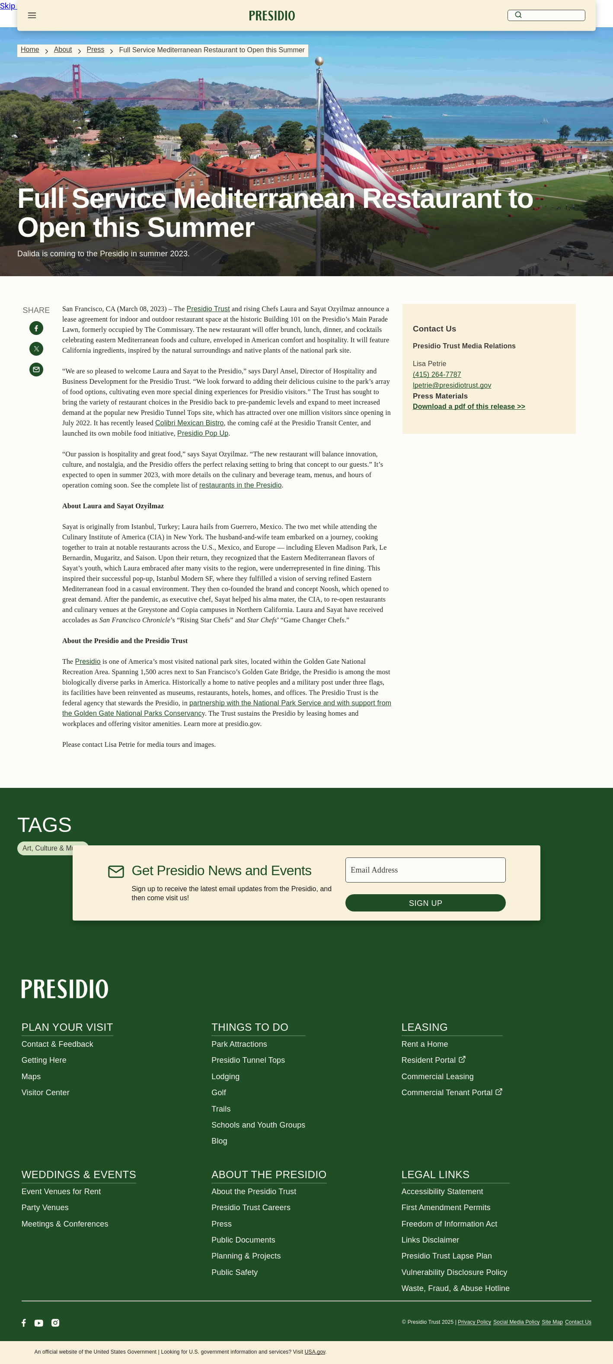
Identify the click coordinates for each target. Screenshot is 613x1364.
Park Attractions (239, 1044)
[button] (53, 848)
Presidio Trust (208, 308)
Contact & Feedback (57, 1044)
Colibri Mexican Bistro (189, 423)
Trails (220, 1109)
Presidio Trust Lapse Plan (447, 1256)
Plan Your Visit (67, 1027)
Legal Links (436, 1174)
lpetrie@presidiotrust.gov (452, 385)
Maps (31, 1076)
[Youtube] (38, 1324)
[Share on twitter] (36, 349)
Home (30, 49)
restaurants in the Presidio (240, 485)
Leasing (425, 1027)
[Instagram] (55, 1324)
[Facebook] (24, 1324)
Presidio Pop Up (202, 433)
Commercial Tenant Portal (452, 1092)
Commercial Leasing (438, 1076)
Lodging (225, 1076)
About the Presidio (268, 1174)
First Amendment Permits (446, 1207)
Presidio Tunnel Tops (248, 1060)
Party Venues (45, 1207)
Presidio (88, 661)
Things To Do (249, 1027)
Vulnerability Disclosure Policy (455, 1272)
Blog (219, 1141)
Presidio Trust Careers (251, 1207)
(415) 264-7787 (437, 374)
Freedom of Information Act (450, 1224)
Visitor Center (46, 1092)
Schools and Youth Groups (258, 1125)
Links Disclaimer (431, 1240)
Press (96, 49)
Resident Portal (434, 1060)
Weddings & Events (79, 1174)
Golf (218, 1092)
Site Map (552, 1322)
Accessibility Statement (442, 1191)
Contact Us (578, 1322)
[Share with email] (36, 369)
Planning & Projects (246, 1256)
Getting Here (44, 1060)
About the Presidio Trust (253, 1191)
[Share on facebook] (36, 328)
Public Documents (243, 1240)
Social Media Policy (516, 1322)
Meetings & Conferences (65, 1224)
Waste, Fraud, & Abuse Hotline (456, 1288)
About (63, 49)
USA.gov (315, 1352)
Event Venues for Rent (61, 1191)
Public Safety (234, 1272)
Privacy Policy (474, 1322)
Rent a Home (425, 1044)
